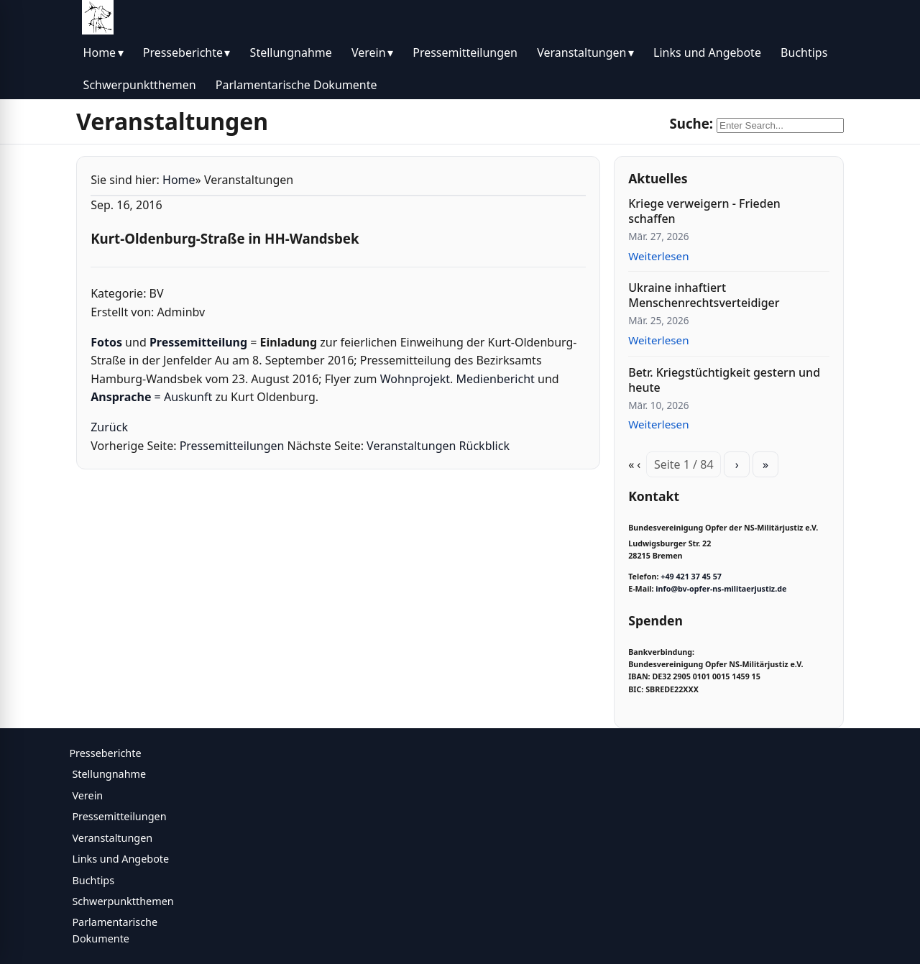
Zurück (109, 427)
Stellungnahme (291, 52)
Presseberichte (183, 52)
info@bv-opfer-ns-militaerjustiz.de (721, 589)
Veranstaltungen (581, 52)
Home (99, 52)
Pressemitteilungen (465, 52)
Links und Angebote (707, 52)
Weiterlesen (658, 256)
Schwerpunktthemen (139, 85)
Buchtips (804, 52)
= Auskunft (151, 397)
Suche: (691, 123)
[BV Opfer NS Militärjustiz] (98, 17)
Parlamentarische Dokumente (296, 85)
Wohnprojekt (415, 379)
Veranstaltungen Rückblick (438, 446)
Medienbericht (497, 379)
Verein (368, 52)
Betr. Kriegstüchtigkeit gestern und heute (724, 379)
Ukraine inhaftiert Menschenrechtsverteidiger (703, 295)
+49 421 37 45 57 (691, 576)
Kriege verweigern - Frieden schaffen (704, 211)
